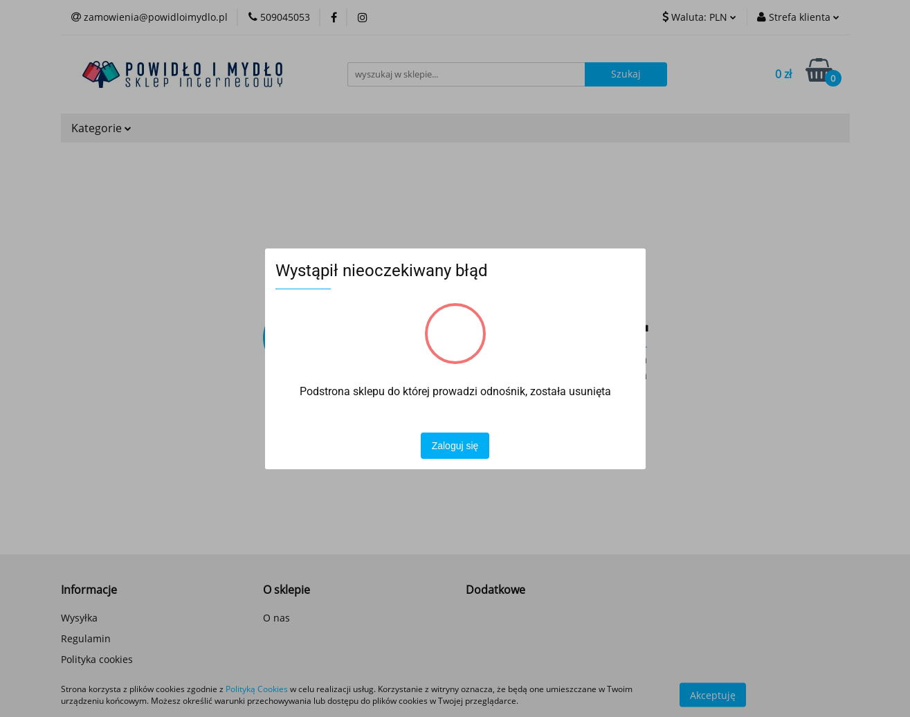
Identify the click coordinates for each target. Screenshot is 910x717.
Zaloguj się (455, 445)
